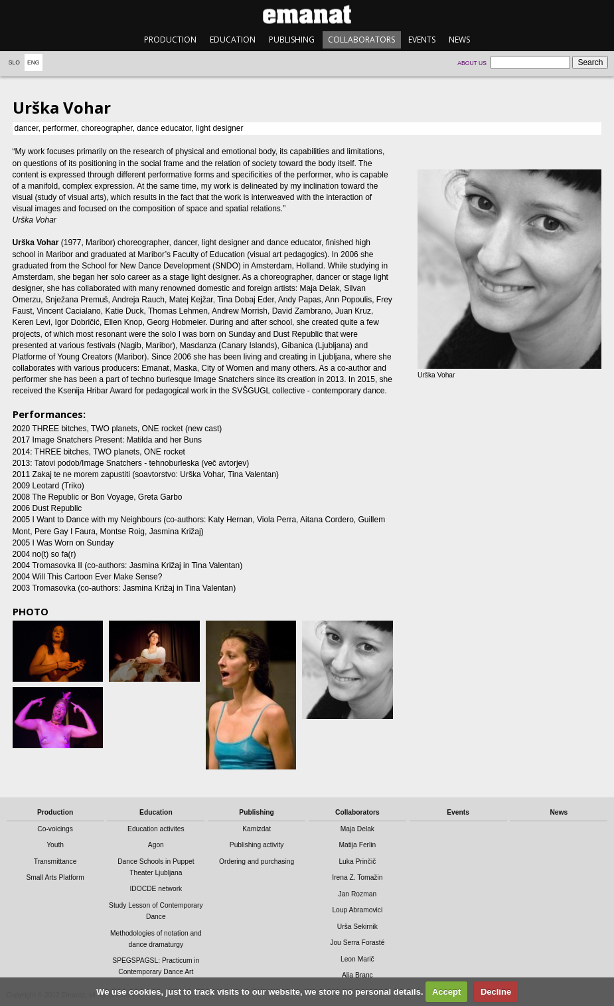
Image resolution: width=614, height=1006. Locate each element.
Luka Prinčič (357, 861)
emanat (307, 14)
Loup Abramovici (357, 910)
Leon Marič (357, 959)
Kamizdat (256, 829)
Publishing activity (257, 845)
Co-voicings (55, 829)
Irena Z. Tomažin (357, 877)
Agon (156, 845)
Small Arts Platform (55, 877)
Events (421, 39)
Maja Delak (357, 829)
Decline (496, 992)
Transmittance (55, 861)
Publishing (292, 39)
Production (170, 39)
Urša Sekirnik (357, 926)
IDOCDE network (155, 888)
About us (472, 63)
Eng (33, 62)
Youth (55, 845)
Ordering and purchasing (256, 861)
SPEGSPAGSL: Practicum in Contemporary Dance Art (155, 966)
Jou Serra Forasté (357, 942)
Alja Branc (357, 975)
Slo (14, 62)
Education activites (156, 829)
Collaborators (361, 39)
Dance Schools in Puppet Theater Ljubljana (155, 867)
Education (233, 39)
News (459, 39)
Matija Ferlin (357, 845)
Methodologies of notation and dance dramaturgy (156, 939)
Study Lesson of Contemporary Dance (156, 911)
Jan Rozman (358, 894)
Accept (446, 992)
